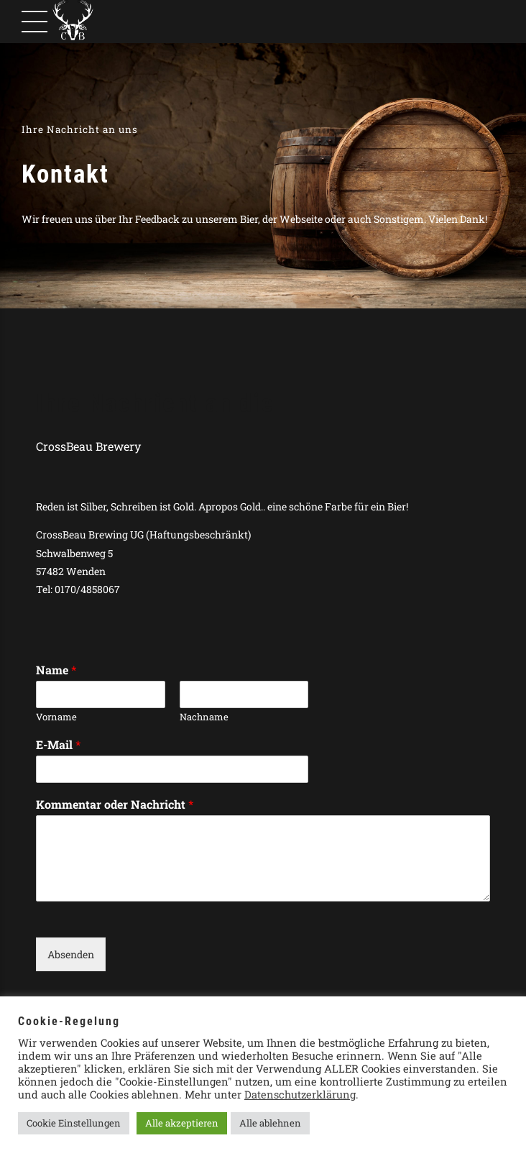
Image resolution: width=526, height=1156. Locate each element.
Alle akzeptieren (181, 1122)
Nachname (204, 717)
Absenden (70, 954)
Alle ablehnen (270, 1122)
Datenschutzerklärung (300, 1094)
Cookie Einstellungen (74, 1122)
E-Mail (58, 745)
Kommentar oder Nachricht (114, 804)
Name (56, 670)
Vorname (56, 717)
